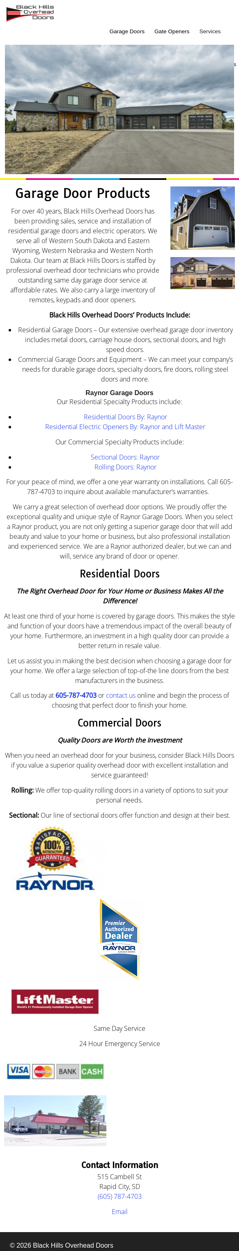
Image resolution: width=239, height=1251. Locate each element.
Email (120, 1211)
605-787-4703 (76, 695)
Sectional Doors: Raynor (125, 457)
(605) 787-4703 (120, 1196)
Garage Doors (127, 31)
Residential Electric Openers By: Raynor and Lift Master (125, 426)
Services (210, 31)
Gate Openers (171, 31)
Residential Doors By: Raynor (125, 416)
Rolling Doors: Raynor (125, 466)
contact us (121, 695)
